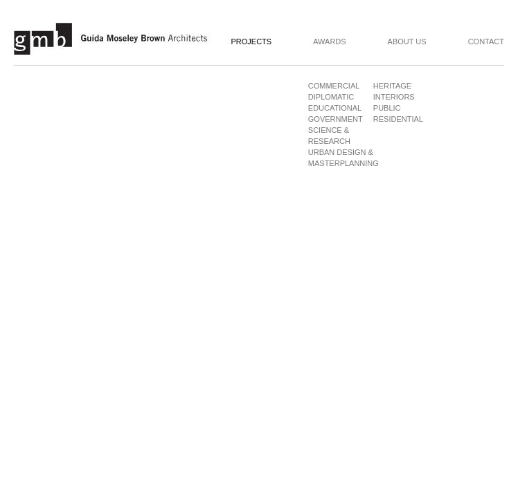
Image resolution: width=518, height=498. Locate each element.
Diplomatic (331, 97)
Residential (398, 119)
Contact (486, 42)
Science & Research (329, 135)
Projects (251, 42)
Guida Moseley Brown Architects (111, 39)
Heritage (392, 86)
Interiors (394, 97)
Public (387, 108)
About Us (407, 42)
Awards (329, 42)
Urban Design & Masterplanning (343, 157)
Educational (332, 108)
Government (332, 119)
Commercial (332, 86)
